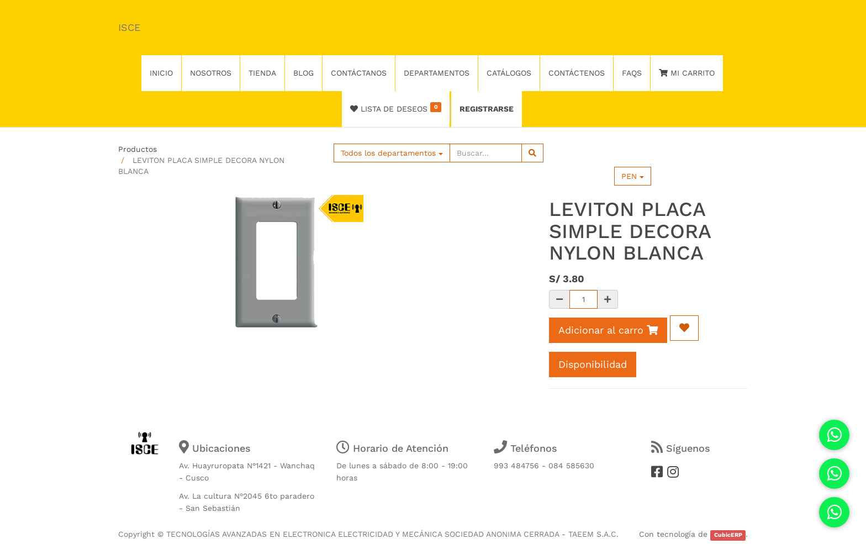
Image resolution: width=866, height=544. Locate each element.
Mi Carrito (687, 72)
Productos (137, 149)
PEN (632, 176)
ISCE (129, 27)
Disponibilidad (592, 364)
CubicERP (728, 534)
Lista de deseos (395, 107)
